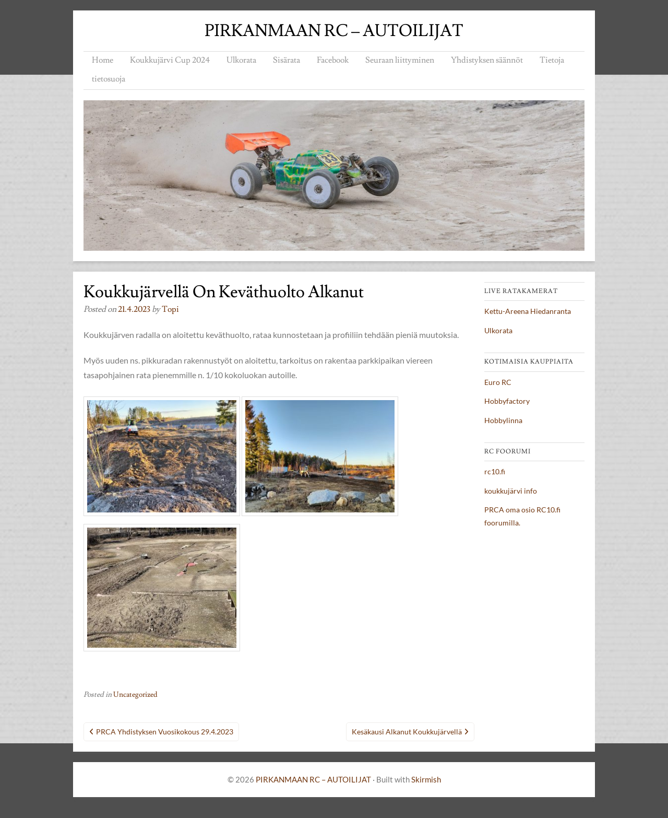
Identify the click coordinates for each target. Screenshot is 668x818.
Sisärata (286, 60)
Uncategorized (135, 694)
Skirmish (426, 779)
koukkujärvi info (510, 490)
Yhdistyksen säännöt (487, 60)
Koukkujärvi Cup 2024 (170, 60)
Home (102, 60)
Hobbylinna (503, 420)
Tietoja (552, 60)
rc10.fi (494, 471)
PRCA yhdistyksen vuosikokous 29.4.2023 (164, 731)
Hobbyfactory (507, 400)
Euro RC (497, 382)
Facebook (333, 60)
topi (170, 309)
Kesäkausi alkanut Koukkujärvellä (407, 731)
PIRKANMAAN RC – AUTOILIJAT (334, 31)
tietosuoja (108, 79)
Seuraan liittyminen (399, 60)
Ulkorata (241, 60)
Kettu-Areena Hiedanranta (527, 311)
